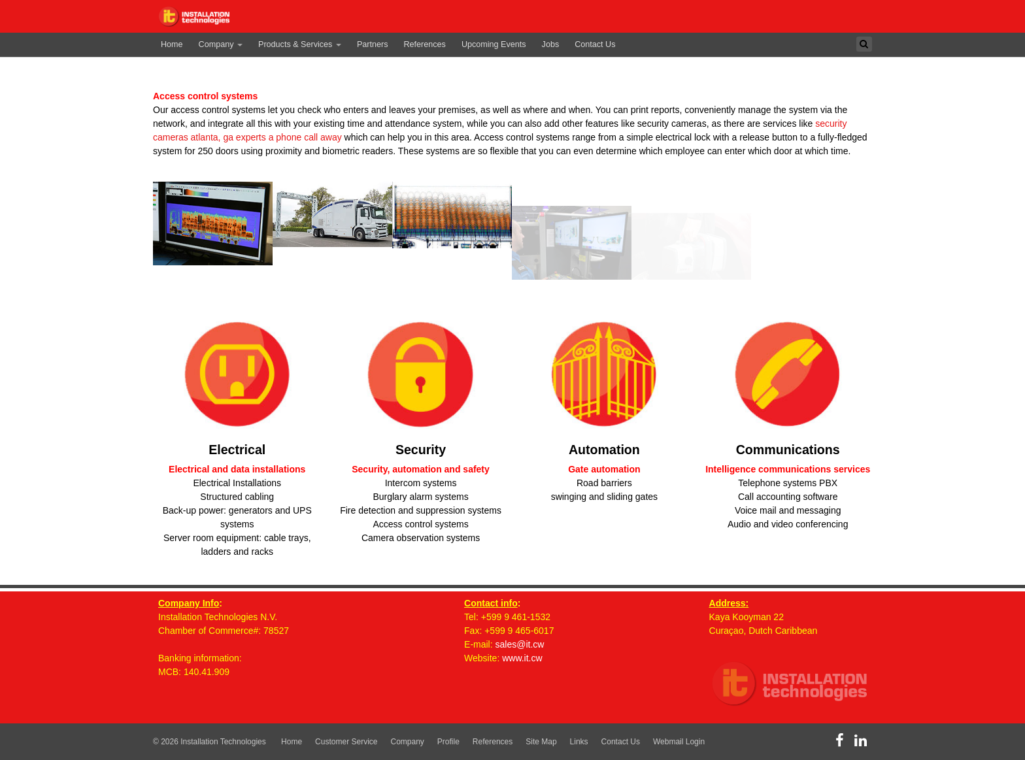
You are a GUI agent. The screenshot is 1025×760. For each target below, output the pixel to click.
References (425, 44)
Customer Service (346, 741)
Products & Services (299, 44)
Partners (372, 44)
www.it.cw (522, 658)
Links (579, 741)
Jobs (551, 44)
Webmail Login (679, 741)
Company (221, 44)
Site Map (541, 741)
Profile (448, 741)
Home (172, 44)
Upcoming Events (494, 44)
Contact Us (595, 44)
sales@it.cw (520, 644)
